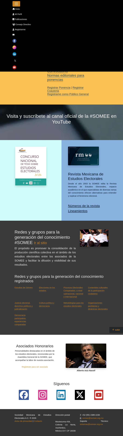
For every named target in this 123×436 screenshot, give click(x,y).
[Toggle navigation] (16, 4)
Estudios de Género (24, 287)
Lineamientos (77, 211)
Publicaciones (20, 19)
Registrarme (19, 29)
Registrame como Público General (68, 94)
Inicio (16, 9)
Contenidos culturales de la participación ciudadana (98, 290)
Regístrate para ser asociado (35, 367)
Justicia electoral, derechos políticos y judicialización (24, 306)
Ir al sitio (40, 243)
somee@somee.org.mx (92, 418)
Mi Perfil (17, 14)
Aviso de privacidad (23, 421)
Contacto (38, 421)
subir (116, 330)
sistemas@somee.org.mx (91, 424)
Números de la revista (84, 206)
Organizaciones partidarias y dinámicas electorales (98, 306)
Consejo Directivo (22, 24)
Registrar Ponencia (58, 87)
